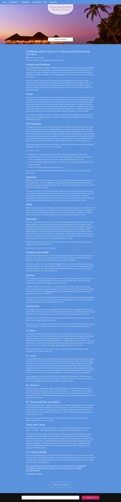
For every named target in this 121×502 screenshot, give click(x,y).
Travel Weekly (32, 473)
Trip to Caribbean (60, 39)
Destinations (25, 2)
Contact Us (53, 2)
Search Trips (36, 2)
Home (5, 2)
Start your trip (90, 497)
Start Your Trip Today (60, 485)
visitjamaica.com (50, 291)
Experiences (13, 2)
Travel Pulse (39, 473)
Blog (45, 2)
